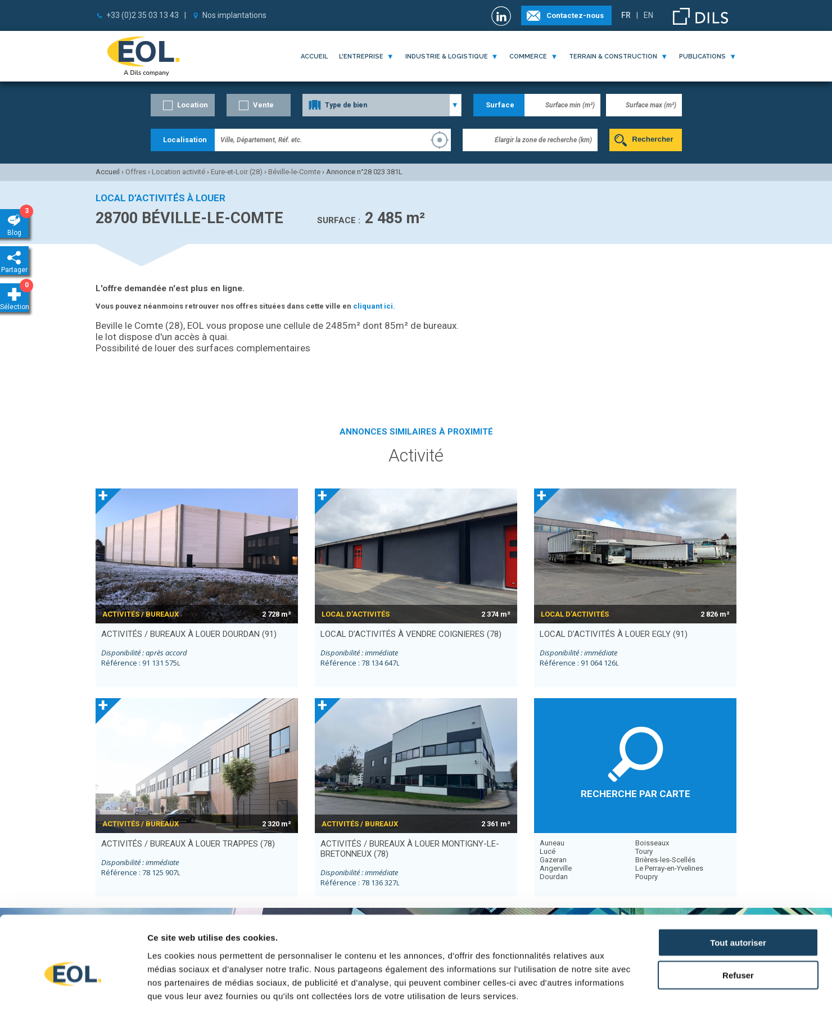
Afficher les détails (619, 996)
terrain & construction (613, 56)
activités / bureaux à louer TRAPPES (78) (188, 844)
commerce (528, 56)
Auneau (552, 843)
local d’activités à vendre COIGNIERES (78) (410, 634)
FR (626, 15)
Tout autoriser (738, 892)
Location (192, 105)
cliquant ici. (374, 306)
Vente (263, 105)
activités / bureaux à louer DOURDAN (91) (189, 634)
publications (702, 56)
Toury (644, 851)
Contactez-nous (575, 15)
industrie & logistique (446, 56)
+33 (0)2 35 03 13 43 (142, 15)
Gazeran (553, 860)
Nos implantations (234, 15)
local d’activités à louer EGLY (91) (614, 634)
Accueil (314, 56)
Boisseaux (652, 843)
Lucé (547, 851)
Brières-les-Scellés (665, 860)
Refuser (738, 925)
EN (648, 15)
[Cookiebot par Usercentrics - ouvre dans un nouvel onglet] (73, 996)
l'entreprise (361, 56)
